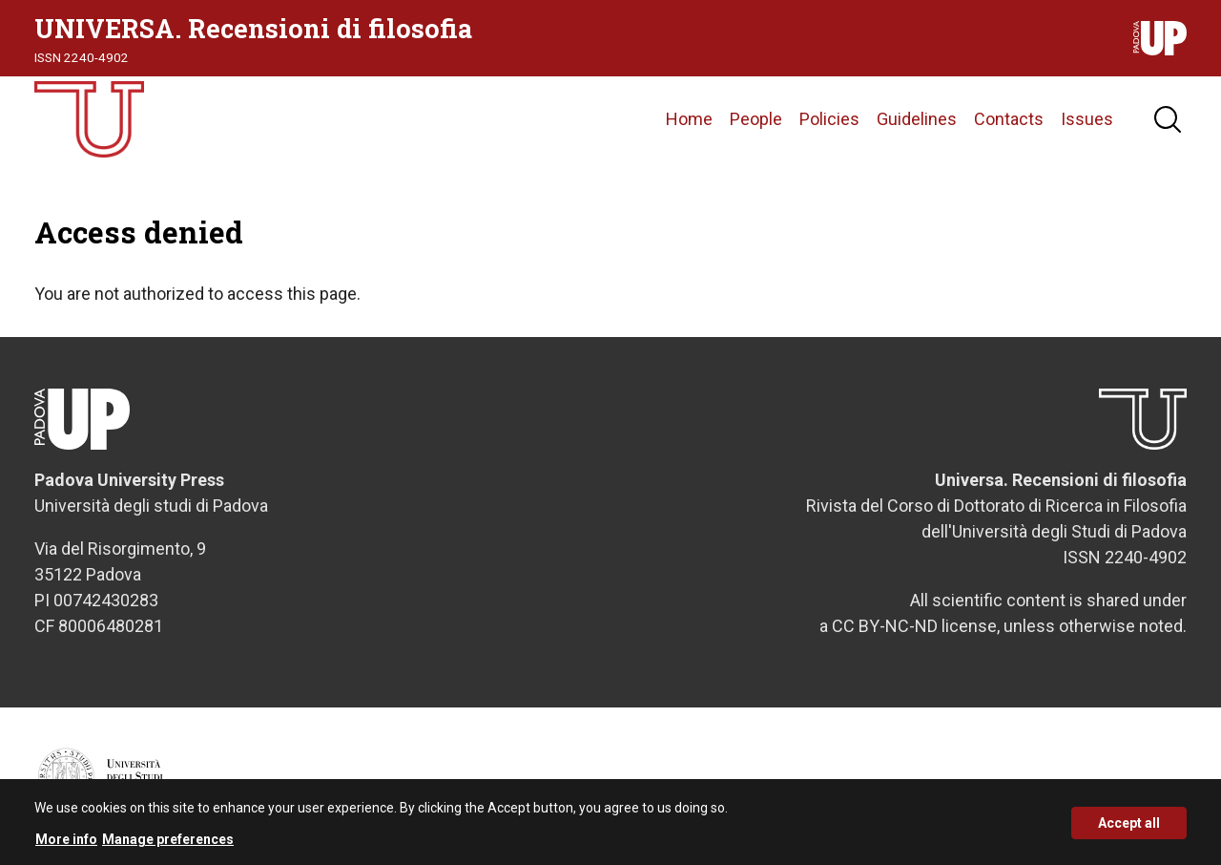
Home (689, 119)
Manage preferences (168, 845)
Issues (1087, 119)
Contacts (1009, 119)
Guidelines (917, 119)
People (756, 119)
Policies (829, 119)
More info (66, 845)
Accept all (1129, 827)
